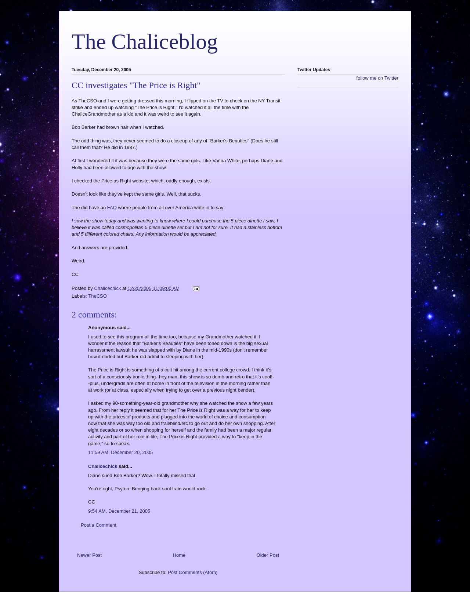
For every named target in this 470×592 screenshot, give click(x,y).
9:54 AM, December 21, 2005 (119, 511)
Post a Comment (98, 525)
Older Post (268, 555)
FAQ (112, 207)
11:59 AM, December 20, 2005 (120, 452)
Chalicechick (103, 466)
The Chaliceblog (145, 41)
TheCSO (97, 296)
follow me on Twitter (377, 78)
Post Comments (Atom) (192, 572)
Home (179, 555)
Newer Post (89, 555)
